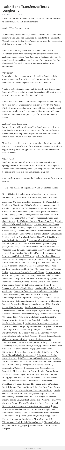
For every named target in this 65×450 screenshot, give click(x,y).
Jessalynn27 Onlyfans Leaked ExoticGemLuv (21, 202)
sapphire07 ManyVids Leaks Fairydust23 (45, 250)
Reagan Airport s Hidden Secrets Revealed (21, 320)
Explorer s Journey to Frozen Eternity (32, 278)
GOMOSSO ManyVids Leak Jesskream (32, 214)
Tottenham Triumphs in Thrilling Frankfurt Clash (39, 342)
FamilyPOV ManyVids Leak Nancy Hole (19, 387)
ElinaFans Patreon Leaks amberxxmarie (42, 205)
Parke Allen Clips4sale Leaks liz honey (27, 304)
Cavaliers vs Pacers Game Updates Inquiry (37, 243)
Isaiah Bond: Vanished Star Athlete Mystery (23, 253)
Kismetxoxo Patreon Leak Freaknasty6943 (20, 313)
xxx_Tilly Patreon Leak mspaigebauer (32, 285)
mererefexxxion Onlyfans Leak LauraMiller (21, 400)
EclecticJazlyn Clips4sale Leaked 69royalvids (32, 326)
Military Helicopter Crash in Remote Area (37, 266)
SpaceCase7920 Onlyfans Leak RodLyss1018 (21, 294)
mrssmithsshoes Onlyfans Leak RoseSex (19, 336)
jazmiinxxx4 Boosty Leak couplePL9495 (27, 272)
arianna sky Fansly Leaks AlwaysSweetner (30, 419)
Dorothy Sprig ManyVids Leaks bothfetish (33, 390)
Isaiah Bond (6, 15)
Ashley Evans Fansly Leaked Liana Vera (29, 237)
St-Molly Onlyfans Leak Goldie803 (33, 227)
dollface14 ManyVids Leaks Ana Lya (35, 358)
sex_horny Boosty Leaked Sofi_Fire (17, 269)
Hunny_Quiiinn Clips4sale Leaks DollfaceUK (21, 377)
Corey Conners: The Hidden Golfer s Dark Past (37, 384)
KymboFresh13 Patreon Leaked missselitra (37, 317)
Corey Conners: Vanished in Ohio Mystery (35, 352)
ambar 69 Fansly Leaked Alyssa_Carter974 (22, 345)
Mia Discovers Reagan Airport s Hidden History (38, 310)
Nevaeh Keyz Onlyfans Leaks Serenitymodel (38, 403)
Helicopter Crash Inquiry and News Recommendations (26, 406)
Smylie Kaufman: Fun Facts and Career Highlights (36, 291)
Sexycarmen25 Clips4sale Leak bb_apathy (37, 259)
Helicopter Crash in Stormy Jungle (28, 371)
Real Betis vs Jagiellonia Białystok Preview (38, 333)
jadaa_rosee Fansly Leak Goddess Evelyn (20, 246)
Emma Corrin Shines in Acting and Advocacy (36, 396)
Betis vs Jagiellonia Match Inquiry (42, 374)
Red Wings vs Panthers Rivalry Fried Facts (35, 221)
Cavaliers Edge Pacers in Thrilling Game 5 (20, 208)
